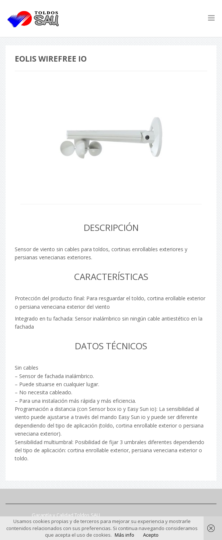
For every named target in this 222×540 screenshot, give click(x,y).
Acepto (151, 535)
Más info (124, 535)
